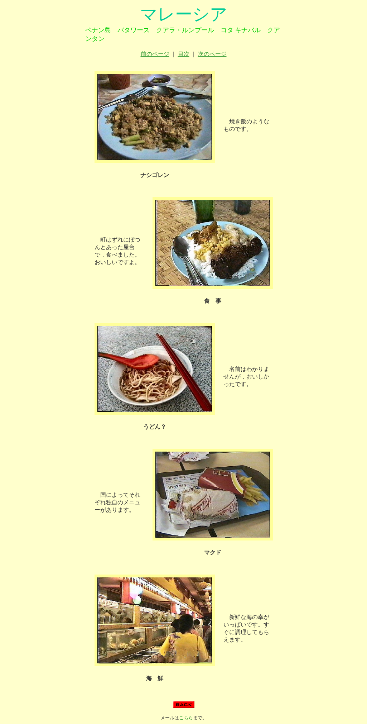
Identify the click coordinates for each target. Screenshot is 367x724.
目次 (183, 54)
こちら (186, 717)
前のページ (155, 54)
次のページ (212, 54)
